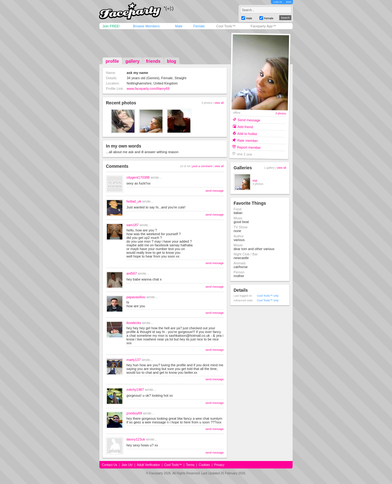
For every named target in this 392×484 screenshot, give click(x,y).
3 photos (280, 113)
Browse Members (146, 26)
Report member (249, 147)
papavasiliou (135, 297)
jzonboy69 (134, 413)
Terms (190, 465)
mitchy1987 (135, 389)
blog (171, 61)
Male (178, 26)
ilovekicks (133, 323)
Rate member (247, 140)
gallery (132, 61)
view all (219, 102)
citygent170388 (138, 177)
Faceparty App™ (263, 26)
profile (112, 61)
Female (199, 26)
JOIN (288, 2)
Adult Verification (148, 465)
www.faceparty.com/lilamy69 (148, 88)
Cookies (204, 465)
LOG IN (277, 2)
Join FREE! (111, 26)
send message (214, 190)
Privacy (219, 465)
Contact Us (109, 465)
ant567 (131, 273)
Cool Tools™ (225, 26)
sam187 (132, 225)
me (255, 180)
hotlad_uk (133, 201)
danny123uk (135, 439)
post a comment (202, 166)
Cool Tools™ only (268, 295)
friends (153, 61)
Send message (249, 120)
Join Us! (127, 465)
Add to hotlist (247, 133)
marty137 (133, 360)
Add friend (245, 127)
